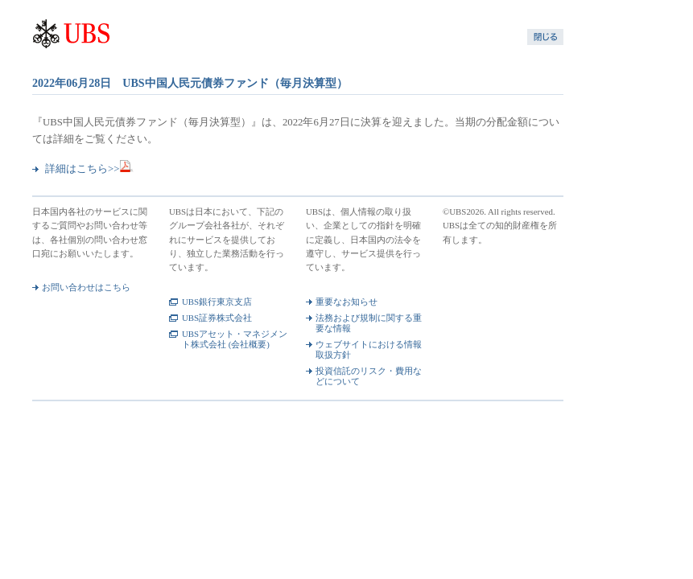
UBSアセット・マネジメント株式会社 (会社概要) (234, 339)
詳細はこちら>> (89, 169)
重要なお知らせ (346, 301)
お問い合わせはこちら (86, 287)
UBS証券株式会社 (217, 317)
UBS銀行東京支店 (217, 301)
